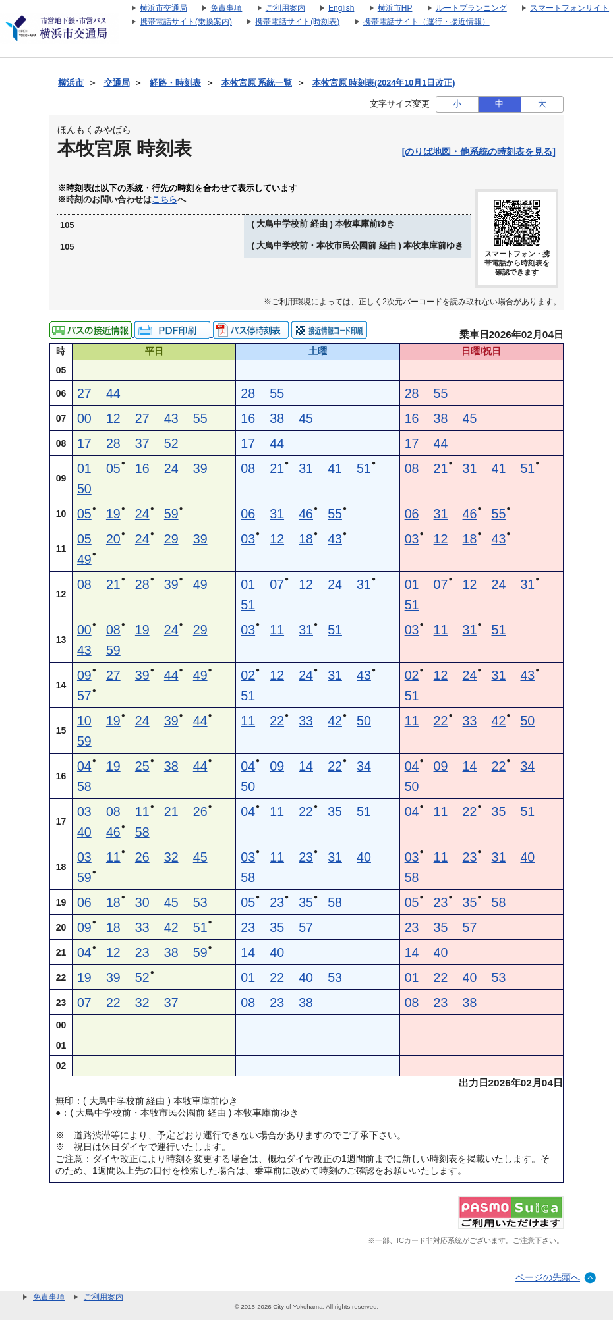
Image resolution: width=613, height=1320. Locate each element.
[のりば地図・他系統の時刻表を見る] (479, 151)
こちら (164, 199)
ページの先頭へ (547, 1277)
